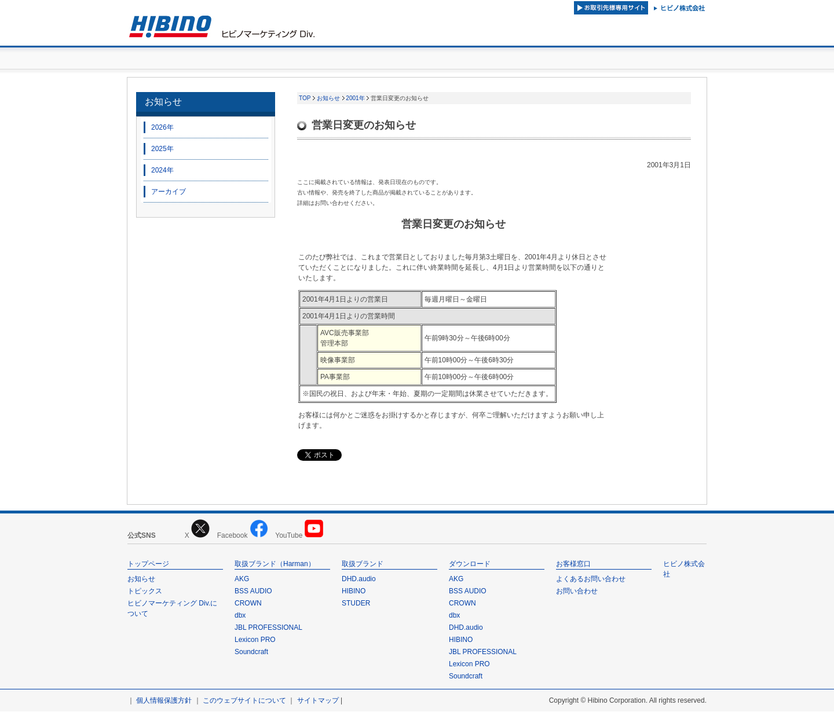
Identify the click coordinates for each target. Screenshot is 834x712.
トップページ (148, 564)
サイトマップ (318, 701)
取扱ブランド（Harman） (275, 564)
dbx (240, 616)
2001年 (355, 99)
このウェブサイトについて (244, 701)
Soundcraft (251, 652)
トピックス (144, 592)
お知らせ (163, 102)
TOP (304, 99)
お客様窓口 (573, 564)
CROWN (248, 604)
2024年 (162, 171)
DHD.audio (359, 579)
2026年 (162, 128)
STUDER (356, 604)
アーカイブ (168, 192)
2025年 (162, 149)
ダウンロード (470, 564)
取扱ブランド (362, 564)
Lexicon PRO (255, 640)
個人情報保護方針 (164, 701)
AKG (242, 579)
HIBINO (353, 592)
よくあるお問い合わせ (591, 579)
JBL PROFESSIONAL (268, 628)
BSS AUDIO (253, 592)
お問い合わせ (577, 592)
